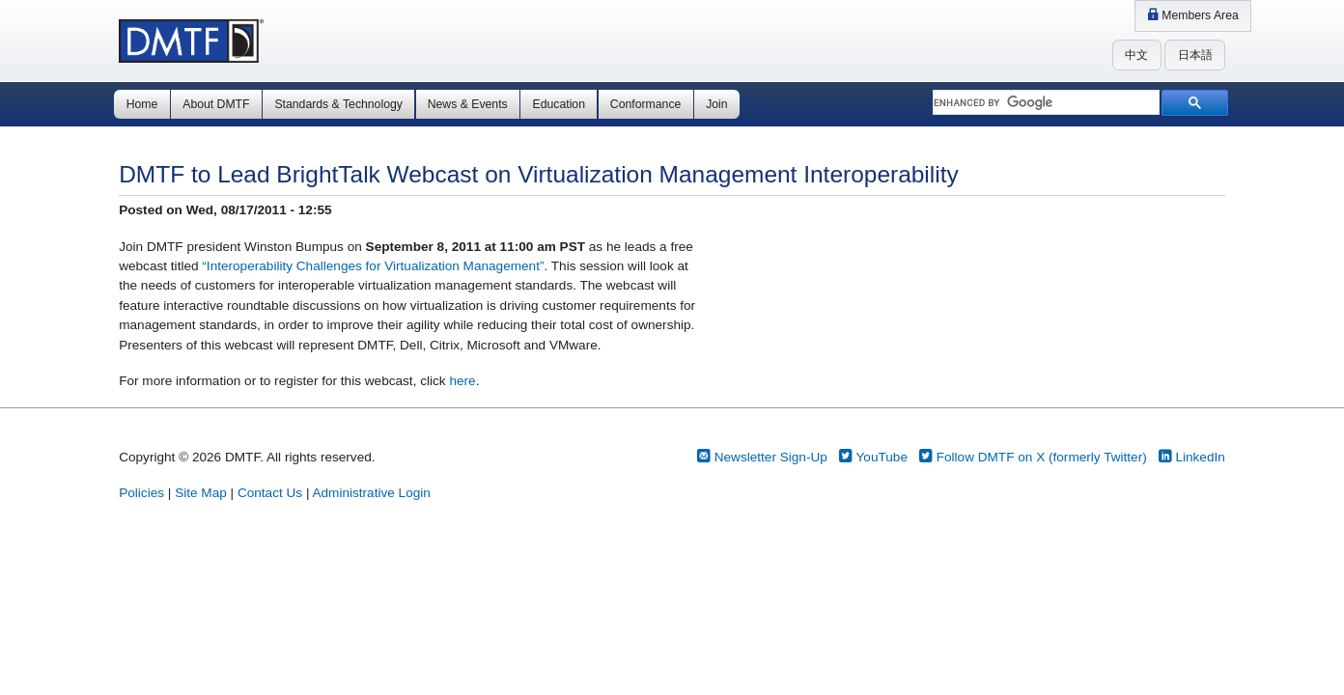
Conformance (645, 104)
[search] (1044, 103)
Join (716, 104)
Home (142, 104)
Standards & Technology (338, 104)
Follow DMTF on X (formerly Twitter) (1033, 457)
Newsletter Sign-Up (762, 457)
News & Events (468, 104)
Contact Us (270, 493)
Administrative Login (371, 493)
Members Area (1193, 15)
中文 (1136, 55)
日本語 (1195, 55)
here (462, 381)
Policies (141, 493)
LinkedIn (1192, 457)
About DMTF (215, 104)
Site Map (201, 493)
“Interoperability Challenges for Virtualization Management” (373, 266)
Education (559, 104)
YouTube (873, 457)
